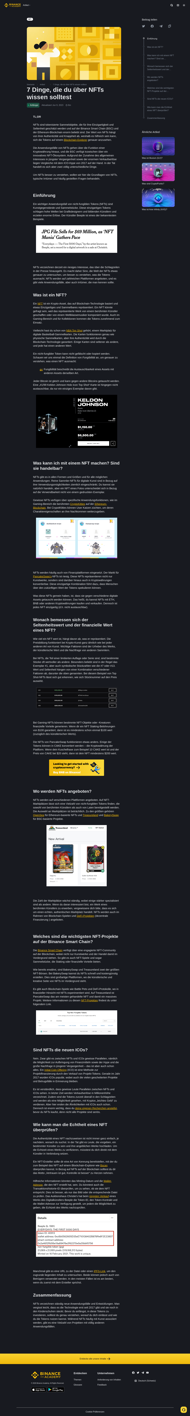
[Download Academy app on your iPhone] (38, 1390)
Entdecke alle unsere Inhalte (95, 1359)
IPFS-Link (99, 1271)
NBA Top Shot (74, 330)
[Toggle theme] (184, 5)
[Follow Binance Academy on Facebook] (133, 1372)
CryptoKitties (77, 503)
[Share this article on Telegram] (161, 26)
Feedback (102, 1385)
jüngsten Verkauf (99, 1196)
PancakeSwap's (42, 576)
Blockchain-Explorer (75, 139)
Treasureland (90, 815)
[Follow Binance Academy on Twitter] (138, 1373)
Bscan (104, 1165)
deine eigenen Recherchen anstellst (96, 1108)
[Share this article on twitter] (143, 26)
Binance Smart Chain (50, 950)
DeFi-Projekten (85, 915)
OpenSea (38, 815)
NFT (40, 303)
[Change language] (178, 5)
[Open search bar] (171, 5)
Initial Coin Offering (55, 1069)
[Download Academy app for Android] (55, 1390)
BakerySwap (111, 815)
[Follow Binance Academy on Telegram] (142, 1373)
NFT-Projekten (89, 1000)
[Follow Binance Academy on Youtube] (147, 1372)
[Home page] (12, 5)
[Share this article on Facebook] (152, 26)
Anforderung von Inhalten (109, 1380)
